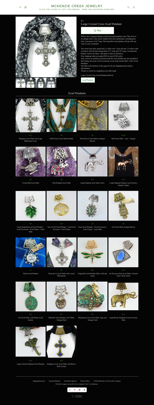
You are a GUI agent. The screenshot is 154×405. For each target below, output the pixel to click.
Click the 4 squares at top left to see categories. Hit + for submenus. (76, 384)
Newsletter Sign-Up (70, 381)
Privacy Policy (85, 381)
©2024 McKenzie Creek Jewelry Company (107, 381)
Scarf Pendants (87, 80)
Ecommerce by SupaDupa (78, 396)
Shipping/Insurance (39, 381)
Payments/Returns (54, 381)
